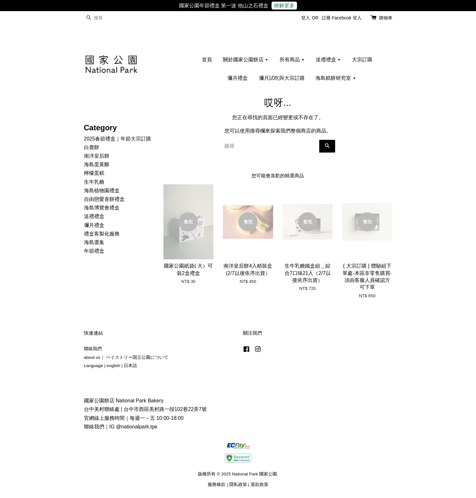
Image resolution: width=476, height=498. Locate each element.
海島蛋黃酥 (96, 164)
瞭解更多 (284, 5)
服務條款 (216, 484)
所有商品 (292, 59)
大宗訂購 (362, 59)
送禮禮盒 (328, 59)
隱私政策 (238, 484)
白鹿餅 (91, 147)
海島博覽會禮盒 (102, 207)
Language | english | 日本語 (110, 365)
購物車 (385, 17)
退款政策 (259, 484)
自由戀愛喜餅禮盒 (104, 199)
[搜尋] (103, 18)
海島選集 (94, 242)
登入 (305, 17)
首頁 (207, 59)
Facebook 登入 (346, 17)
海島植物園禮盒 (102, 190)
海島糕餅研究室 (335, 78)
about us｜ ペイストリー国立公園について (126, 357)
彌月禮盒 (237, 78)
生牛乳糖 (94, 182)
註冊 (326, 17)
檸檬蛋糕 (94, 173)
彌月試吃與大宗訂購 (282, 78)
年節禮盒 (94, 251)
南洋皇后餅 (96, 156)
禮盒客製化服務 (102, 233)
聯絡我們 (93, 348)
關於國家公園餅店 (245, 59)
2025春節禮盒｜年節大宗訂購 (117, 138)
